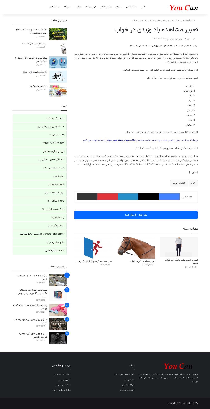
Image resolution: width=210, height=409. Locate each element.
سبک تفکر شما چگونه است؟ (34, 44)
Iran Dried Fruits (55, 201)
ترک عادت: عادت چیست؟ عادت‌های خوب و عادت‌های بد (31, 31)
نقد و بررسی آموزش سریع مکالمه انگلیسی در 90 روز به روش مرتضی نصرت (32, 293)
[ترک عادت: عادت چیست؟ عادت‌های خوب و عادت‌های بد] (58, 34)
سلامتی (118, 7)
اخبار (143, 7)
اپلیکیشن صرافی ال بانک (52, 209)
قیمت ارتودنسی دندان (53, 168)
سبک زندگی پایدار (56, 225)
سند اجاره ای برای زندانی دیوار (50, 126)
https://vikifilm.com (53, 143)
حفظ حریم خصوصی (63, 385)
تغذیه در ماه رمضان (38, 86)
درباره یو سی (129, 379)
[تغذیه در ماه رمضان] (58, 91)
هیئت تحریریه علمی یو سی (185, 38)
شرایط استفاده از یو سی (61, 390)
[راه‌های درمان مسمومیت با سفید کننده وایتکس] (58, 310)
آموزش (187, 20)
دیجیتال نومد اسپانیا (54, 192)
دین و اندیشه (177, 20)
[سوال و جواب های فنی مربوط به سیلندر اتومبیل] (58, 324)
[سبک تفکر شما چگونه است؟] (58, 48)
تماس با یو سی (65, 379)
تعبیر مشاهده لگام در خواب (142, 261)
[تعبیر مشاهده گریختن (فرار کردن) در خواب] (93, 248)
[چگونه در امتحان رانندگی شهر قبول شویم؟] (58, 280)
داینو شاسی (58, 176)
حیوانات (66, 7)
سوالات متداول (128, 385)
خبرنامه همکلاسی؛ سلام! (124, 374)
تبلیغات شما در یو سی (62, 374)
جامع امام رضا (57, 217)
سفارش (54, 250)
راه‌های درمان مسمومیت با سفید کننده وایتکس (30, 307)
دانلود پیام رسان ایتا (55, 242)
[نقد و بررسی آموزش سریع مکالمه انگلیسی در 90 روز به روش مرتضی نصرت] (58, 295)
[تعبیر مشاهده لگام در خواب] (136, 248)
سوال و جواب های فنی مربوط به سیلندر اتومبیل (30, 321)
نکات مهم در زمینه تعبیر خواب (121, 140)
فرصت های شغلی (127, 390)
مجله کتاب (54, 7)
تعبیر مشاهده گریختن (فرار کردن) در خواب (93, 261)
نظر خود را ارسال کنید (136, 215)
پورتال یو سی (190, 374)
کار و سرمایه (91, 7)
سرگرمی (78, 7)
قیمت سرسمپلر (56, 184)
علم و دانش (106, 7)
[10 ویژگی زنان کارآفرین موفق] (58, 77)
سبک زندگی (131, 7)
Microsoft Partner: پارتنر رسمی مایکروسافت (42, 234)
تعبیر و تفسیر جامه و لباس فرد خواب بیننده (181, 262)
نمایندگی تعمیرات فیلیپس (51, 159)
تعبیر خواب (165, 20)
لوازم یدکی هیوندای (55, 118)
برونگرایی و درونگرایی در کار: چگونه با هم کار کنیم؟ (31, 59)
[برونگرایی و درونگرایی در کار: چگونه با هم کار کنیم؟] (58, 62)
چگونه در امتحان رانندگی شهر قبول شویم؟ (32, 277)
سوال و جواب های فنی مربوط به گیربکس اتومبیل (33, 335)
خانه (195, 20)
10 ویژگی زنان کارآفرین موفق (35, 72)
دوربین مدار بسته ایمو (53, 151)
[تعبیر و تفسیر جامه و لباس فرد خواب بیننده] (179, 247)
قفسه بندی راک (56, 134)
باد (192, 183)
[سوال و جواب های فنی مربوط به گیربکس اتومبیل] (58, 338)
